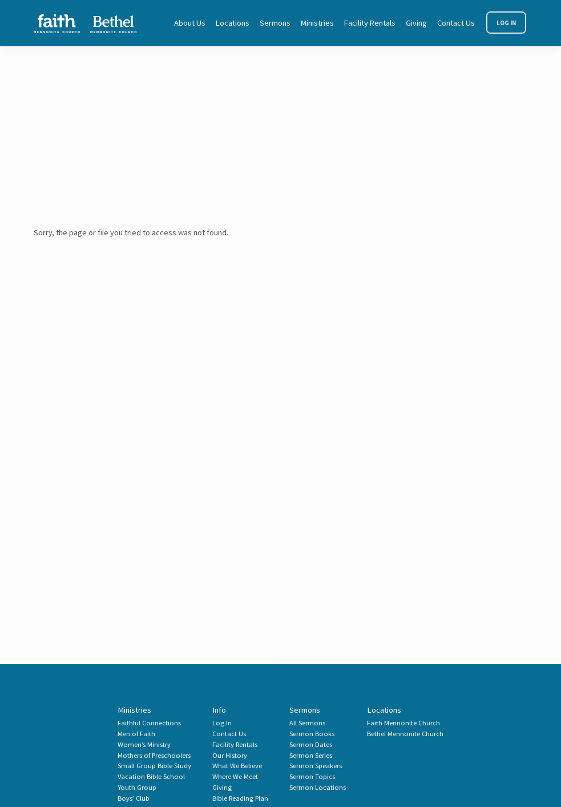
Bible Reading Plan (240, 798)
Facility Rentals (369, 23)
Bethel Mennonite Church (405, 733)
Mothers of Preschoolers (154, 755)
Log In (506, 23)
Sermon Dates (310, 744)
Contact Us (456, 23)
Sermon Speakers (315, 765)
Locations (232, 23)
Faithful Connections (149, 722)
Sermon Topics (312, 776)
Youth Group (137, 787)
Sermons (275, 23)
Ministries (317, 23)
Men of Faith (136, 733)
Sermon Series (310, 755)
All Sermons (307, 722)
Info (219, 710)
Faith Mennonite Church (403, 722)
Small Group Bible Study (154, 765)
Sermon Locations (317, 787)
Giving (416, 23)
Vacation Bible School (151, 776)
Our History (229, 755)
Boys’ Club (134, 798)
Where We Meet (235, 776)
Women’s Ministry (144, 744)
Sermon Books (311, 733)
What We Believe (237, 765)
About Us (189, 23)
